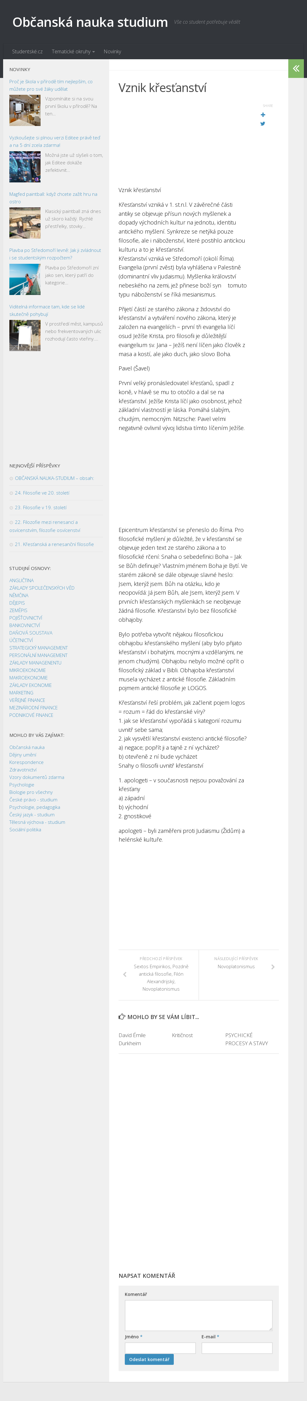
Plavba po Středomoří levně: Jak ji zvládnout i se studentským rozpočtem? (55, 254)
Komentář (136, 1294)
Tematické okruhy (70, 51)
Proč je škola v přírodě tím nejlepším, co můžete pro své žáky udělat (51, 85)
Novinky (112, 51)
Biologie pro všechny (31, 792)
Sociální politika (25, 830)
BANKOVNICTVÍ (24, 625)
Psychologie (21, 785)
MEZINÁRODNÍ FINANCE (33, 708)
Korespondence (26, 762)
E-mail (210, 1337)
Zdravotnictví (23, 770)
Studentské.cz (27, 51)
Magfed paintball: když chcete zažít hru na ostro (53, 198)
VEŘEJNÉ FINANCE (27, 700)
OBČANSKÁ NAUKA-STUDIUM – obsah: (54, 478)
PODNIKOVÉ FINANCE (31, 715)
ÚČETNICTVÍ (21, 640)
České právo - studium (33, 800)
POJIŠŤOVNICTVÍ (25, 618)
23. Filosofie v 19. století (40, 508)
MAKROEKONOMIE (28, 678)
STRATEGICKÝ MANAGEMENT (38, 648)
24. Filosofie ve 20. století (42, 493)
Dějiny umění (22, 755)
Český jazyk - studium (32, 815)
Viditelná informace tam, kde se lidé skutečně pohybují (47, 310)
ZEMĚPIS (18, 610)
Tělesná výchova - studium (37, 822)
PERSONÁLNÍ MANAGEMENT (38, 655)
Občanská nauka (27, 747)
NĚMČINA (18, 595)
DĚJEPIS (17, 603)
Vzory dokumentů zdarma (36, 777)
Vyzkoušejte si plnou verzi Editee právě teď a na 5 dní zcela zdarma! (54, 141)
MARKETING (21, 693)
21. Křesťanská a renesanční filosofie (54, 544)
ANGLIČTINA (21, 580)
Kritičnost (182, 1035)
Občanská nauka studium (90, 22)
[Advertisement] (183, 142)
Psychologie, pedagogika (34, 807)
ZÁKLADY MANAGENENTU (35, 663)
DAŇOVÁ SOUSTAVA (30, 633)
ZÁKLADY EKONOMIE (30, 685)
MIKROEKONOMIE (27, 670)
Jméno (134, 1337)
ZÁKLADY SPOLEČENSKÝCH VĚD (42, 588)
